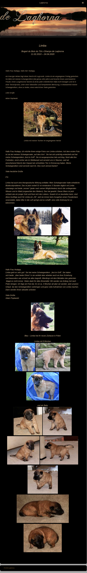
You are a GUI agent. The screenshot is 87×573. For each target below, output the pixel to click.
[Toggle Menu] (83, 2)
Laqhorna (43, 2)
